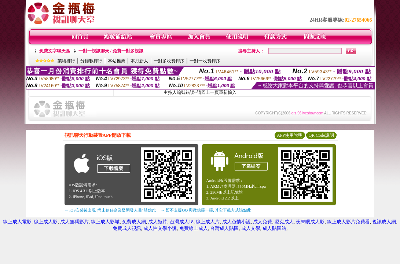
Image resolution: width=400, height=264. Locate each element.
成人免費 (262, 221)
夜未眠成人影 (310, 221)
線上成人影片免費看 (348, 221)
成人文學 (250, 228)
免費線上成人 (193, 228)
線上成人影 (46, 221)
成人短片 (157, 221)
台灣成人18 (182, 221)
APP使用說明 (289, 135)
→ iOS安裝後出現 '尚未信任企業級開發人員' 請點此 (110, 210)
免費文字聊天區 (54, 51)
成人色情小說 (236, 221)
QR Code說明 (321, 135)
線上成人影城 (105, 221)
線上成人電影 (17, 221)
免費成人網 (134, 221)
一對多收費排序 (169, 60)
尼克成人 (284, 221)
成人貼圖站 (274, 228)
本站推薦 (116, 60)
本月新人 (139, 60)
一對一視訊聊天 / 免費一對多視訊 (110, 51)
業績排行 (66, 60)
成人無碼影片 (74, 221)
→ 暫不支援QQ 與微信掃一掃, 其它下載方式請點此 (206, 210)
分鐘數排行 (91, 60)
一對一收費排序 (205, 60)
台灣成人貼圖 (224, 228)
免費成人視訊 (127, 228)
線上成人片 (208, 221)
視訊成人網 (384, 221)
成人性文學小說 (160, 228)
